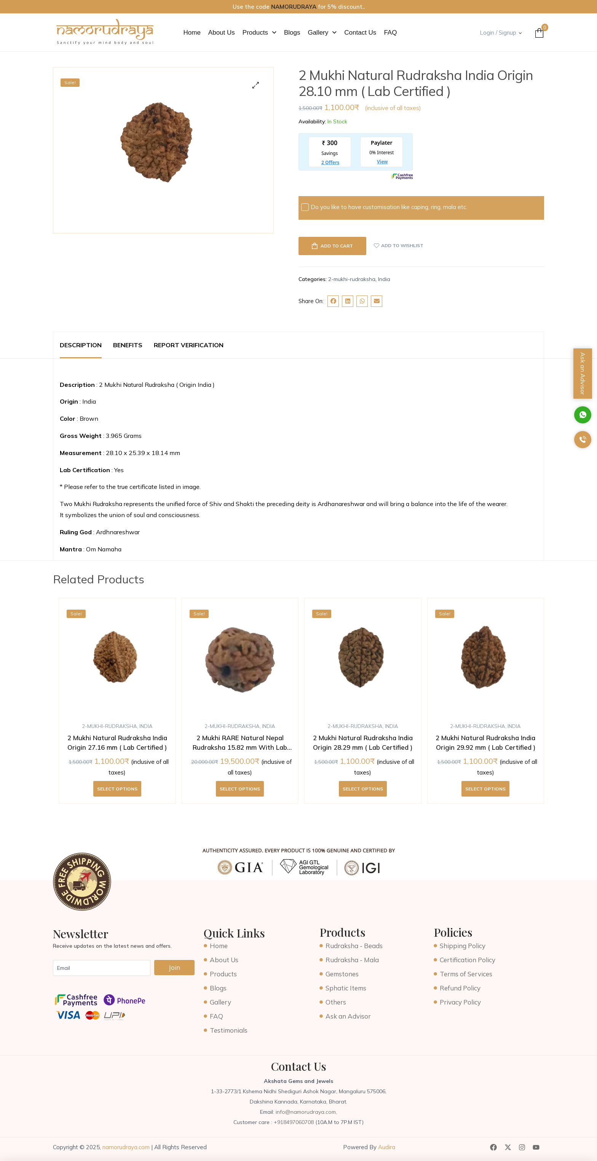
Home (192, 32)
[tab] (81, 345)
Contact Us (360, 32)
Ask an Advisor (583, 373)
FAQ (390, 32)
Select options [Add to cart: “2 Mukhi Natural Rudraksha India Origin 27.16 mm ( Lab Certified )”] (117, 789)
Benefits (127, 345)
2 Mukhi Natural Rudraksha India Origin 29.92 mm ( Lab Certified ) (485, 743)
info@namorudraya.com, (306, 1111)
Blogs (292, 32)
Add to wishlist (402, 245)
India (384, 279)
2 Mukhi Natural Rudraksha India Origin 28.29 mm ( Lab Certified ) (363, 743)
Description (81, 345)
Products (259, 32)
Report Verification (188, 345)
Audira (386, 1147)
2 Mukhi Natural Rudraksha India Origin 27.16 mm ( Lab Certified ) (117, 743)
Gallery (322, 32)
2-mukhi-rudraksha (351, 279)
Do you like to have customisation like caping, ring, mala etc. (384, 207)
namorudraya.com (126, 1147)
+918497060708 (294, 1122)
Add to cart (337, 246)
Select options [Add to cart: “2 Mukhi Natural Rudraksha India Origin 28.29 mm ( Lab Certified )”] (363, 789)
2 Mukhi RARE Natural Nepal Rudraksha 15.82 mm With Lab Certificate (240, 743)
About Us (221, 32)
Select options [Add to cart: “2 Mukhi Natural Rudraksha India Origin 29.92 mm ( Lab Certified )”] (485, 789)
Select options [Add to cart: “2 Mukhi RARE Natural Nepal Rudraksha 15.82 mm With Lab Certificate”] (240, 789)
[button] (259, 33)
